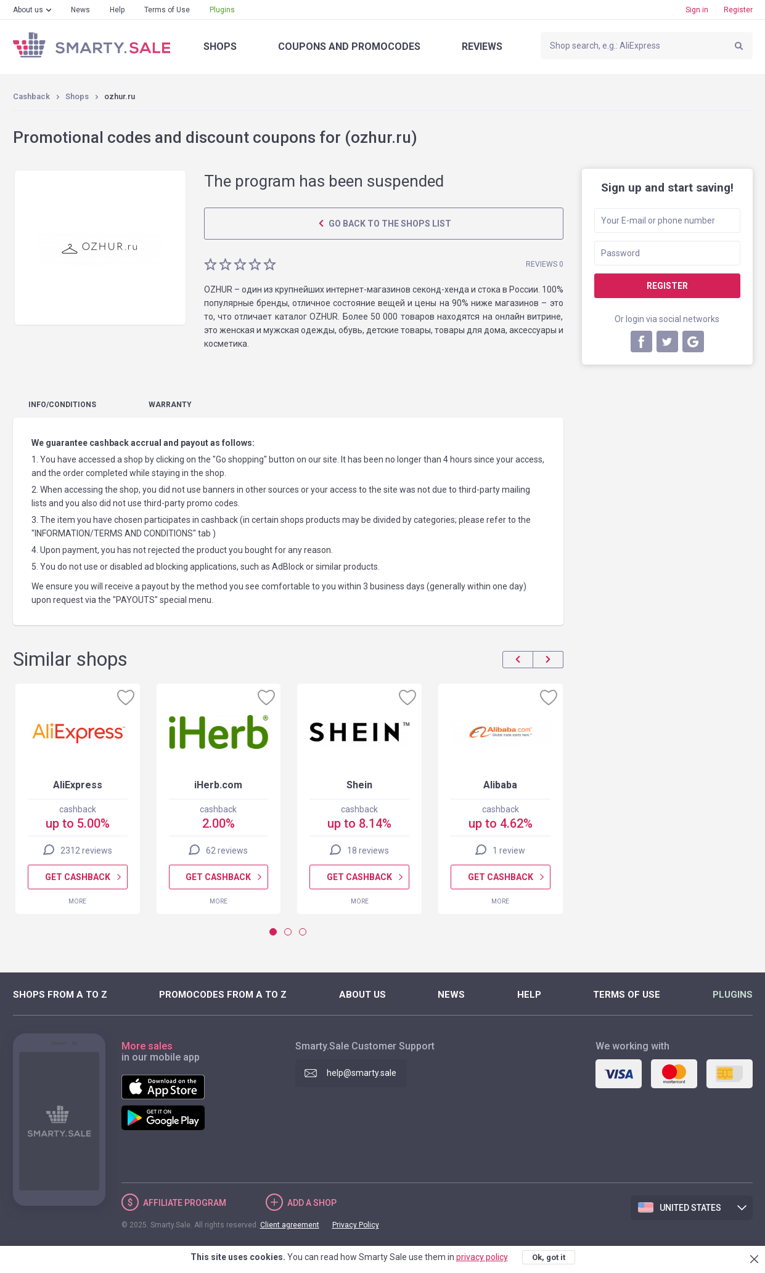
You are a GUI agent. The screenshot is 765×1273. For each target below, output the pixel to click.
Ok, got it (548, 1257)
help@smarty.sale (361, 1073)
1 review (509, 850)
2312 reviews (86, 850)
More (77, 901)
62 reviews (227, 850)
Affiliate (184, 1203)
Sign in (696, 10)
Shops (220, 46)
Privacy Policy (355, 1225)
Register (738, 10)
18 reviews (368, 850)
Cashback (31, 96)
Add (312, 1203)
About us (28, 10)
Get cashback (77, 877)
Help (117, 10)
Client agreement (289, 1225)
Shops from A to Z (60, 994)
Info (62, 404)
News (80, 10)
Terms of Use (167, 10)
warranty (170, 404)
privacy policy (482, 1257)
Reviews (482, 46)
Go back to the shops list (389, 223)
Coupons (349, 46)
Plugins (222, 10)
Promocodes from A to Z (223, 994)
